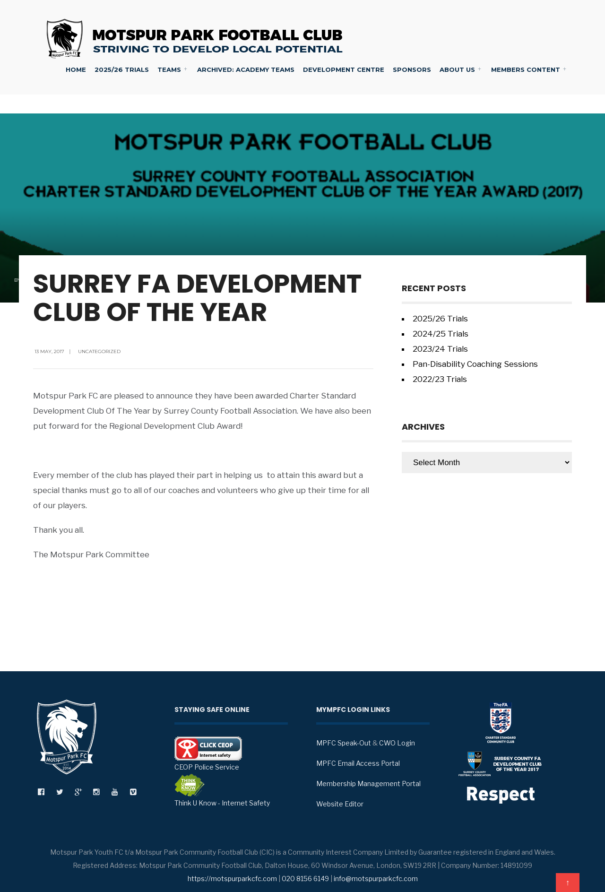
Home (76, 69)
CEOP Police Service (208, 753)
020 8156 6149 (305, 879)
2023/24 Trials (440, 349)
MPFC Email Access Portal (358, 763)
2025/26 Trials (122, 69)
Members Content (525, 69)
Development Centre (343, 69)
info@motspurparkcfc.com (376, 879)
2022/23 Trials (440, 379)
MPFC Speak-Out (343, 743)
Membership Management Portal (368, 783)
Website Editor (339, 804)
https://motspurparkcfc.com (232, 879)
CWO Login (397, 743)
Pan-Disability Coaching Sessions (475, 364)
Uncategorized (99, 351)
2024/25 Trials (440, 333)
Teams (169, 69)
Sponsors (412, 69)
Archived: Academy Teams (245, 69)
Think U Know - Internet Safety (222, 790)
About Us (457, 69)
